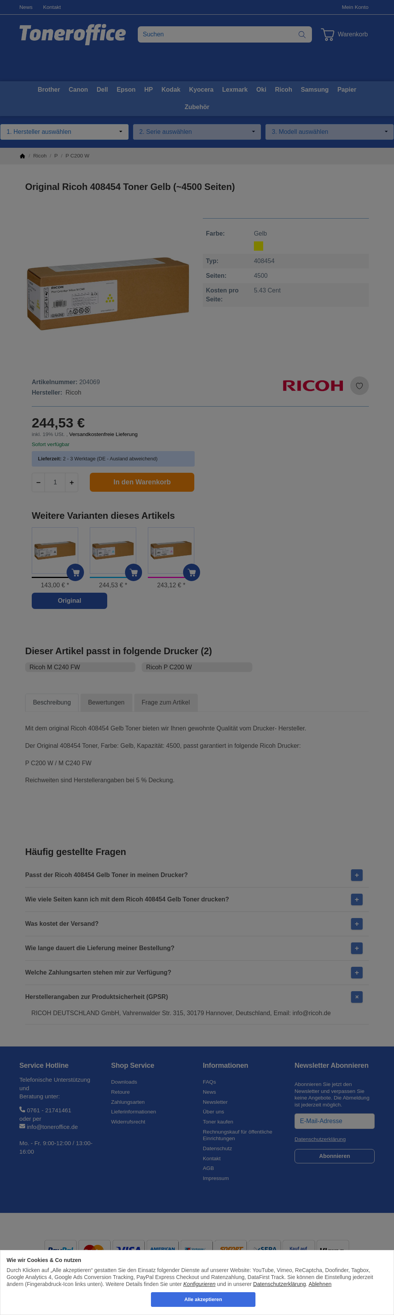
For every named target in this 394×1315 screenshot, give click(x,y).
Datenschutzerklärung (279, 1284)
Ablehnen (319, 1284)
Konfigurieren (199, 1284)
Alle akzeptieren (203, 1299)
